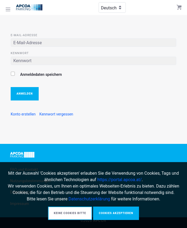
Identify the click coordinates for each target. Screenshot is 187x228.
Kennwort (20, 53)
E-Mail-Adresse (24, 35)
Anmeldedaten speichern (36, 74)
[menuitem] (23, 114)
